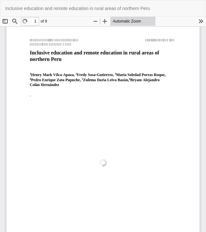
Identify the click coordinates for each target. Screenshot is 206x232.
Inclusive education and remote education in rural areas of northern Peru (77, 8)
